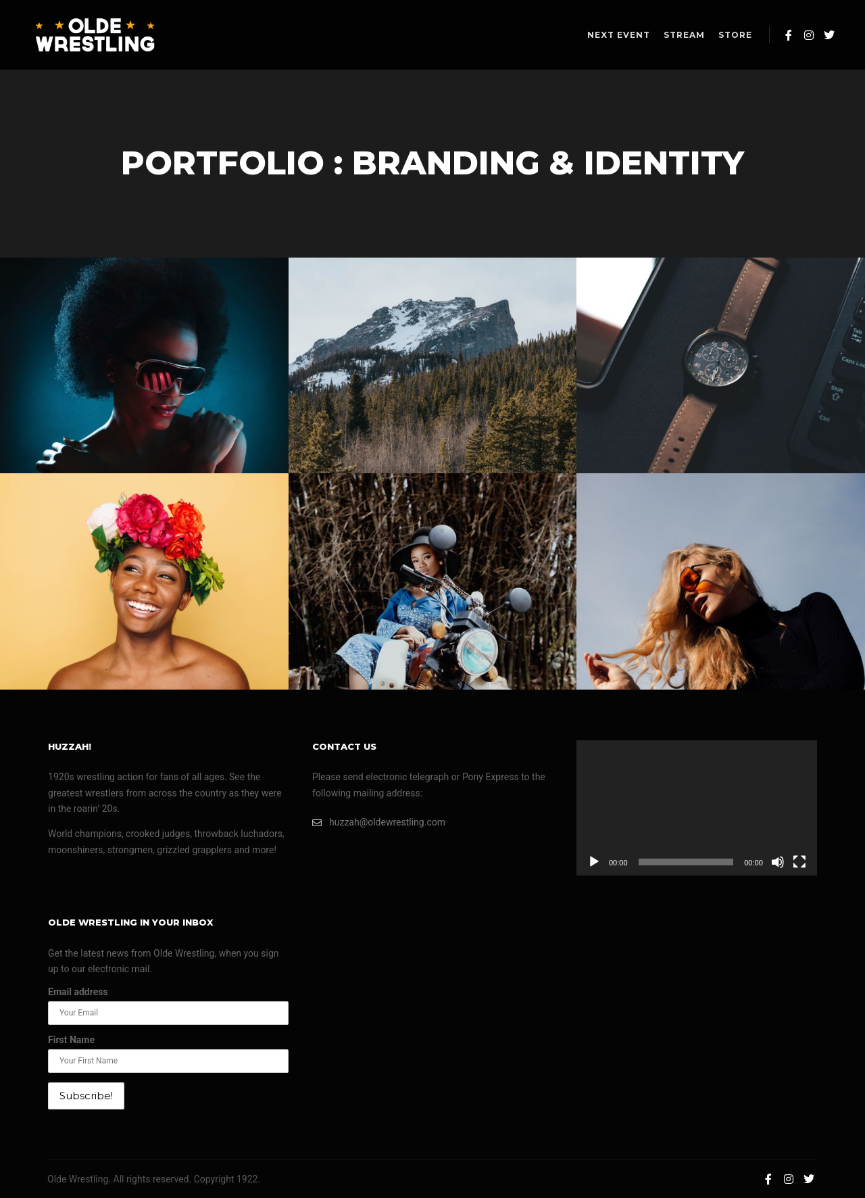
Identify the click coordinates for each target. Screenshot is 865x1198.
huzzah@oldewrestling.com (378, 822)
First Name (71, 1039)
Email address (78, 991)
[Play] (594, 862)
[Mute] (778, 862)
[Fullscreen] (799, 862)
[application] (696, 808)
